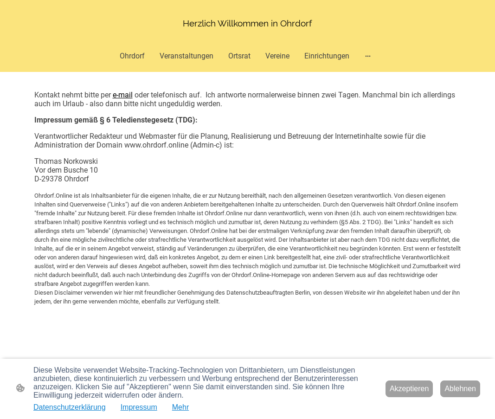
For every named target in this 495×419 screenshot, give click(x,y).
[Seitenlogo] (247, 23)
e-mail (123, 94)
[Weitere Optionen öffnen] (368, 56)
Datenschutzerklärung (69, 407)
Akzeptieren (409, 389)
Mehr (180, 407)
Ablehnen (460, 389)
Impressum (139, 407)
